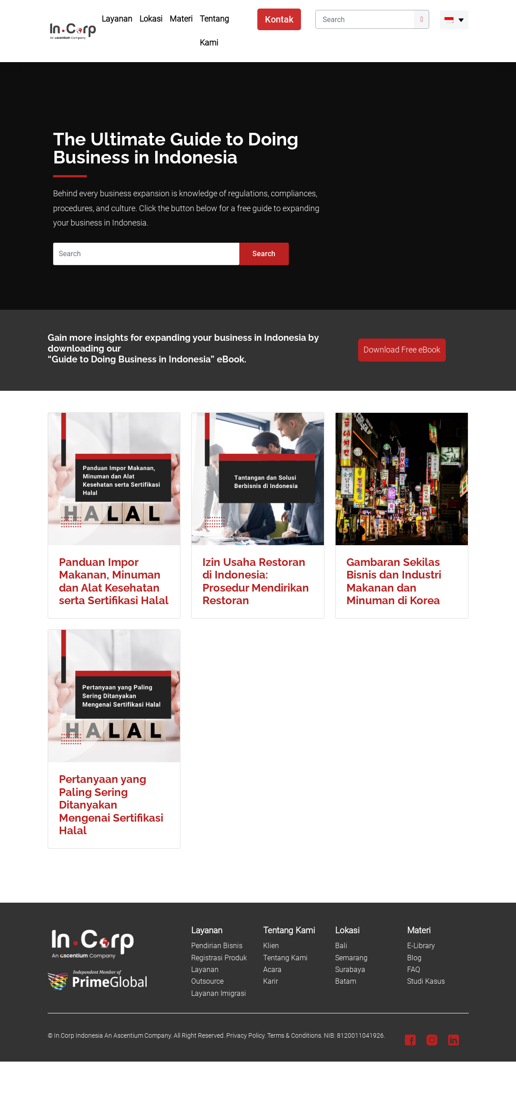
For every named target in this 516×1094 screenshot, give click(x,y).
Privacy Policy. (246, 1036)
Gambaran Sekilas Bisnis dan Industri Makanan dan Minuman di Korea (393, 581)
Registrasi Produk (219, 958)
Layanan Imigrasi (218, 993)
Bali (341, 945)
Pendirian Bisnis (216, 945)
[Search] (364, 19)
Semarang (351, 958)
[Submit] (421, 19)
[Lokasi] (365, 930)
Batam (345, 981)
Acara (272, 969)
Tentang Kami (285, 958)
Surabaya (350, 969)
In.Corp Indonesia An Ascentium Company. (113, 1036)
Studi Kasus (426, 981)
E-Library (421, 945)
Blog (414, 958)
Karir (270, 981)
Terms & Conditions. (295, 1036)
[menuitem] (454, 20)
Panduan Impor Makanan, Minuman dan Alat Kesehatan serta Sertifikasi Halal (114, 581)
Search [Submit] (263, 253)
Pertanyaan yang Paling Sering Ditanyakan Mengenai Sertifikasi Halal (111, 805)
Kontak (279, 19)
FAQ (413, 969)
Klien (271, 945)
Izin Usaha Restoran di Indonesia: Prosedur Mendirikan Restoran (255, 581)
